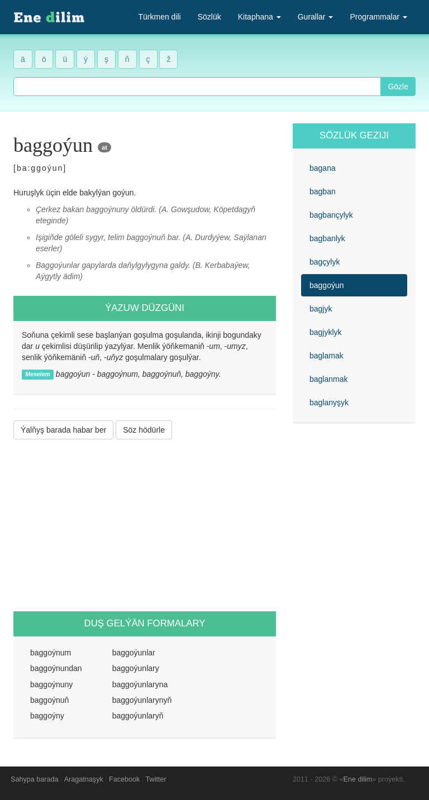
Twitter (156, 779)
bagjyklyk (325, 332)
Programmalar (378, 16)
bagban (322, 191)
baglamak (326, 355)
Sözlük (209, 16)
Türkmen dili (159, 16)
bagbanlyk (327, 238)
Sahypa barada (34, 779)
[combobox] (197, 86)
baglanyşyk (329, 402)
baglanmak (328, 379)
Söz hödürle (144, 429)
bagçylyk (324, 261)
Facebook (124, 779)
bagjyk (320, 308)
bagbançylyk (331, 214)
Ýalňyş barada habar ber (63, 429)
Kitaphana (259, 16)
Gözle (398, 86)
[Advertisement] (144, 525)
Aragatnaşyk (83, 779)
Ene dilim (358, 779)
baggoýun (326, 285)
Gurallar (315, 16)
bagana (322, 168)
